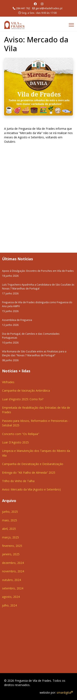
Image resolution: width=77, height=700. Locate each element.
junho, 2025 (10, 512)
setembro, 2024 (12, 588)
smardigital (65, 692)
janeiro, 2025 (11, 554)
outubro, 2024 (11, 580)
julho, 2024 (9, 605)
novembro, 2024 (13, 571)
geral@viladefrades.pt (49, 8)
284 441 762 (23, 8)
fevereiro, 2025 (12, 546)
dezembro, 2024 (13, 563)
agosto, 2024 (11, 597)
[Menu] (71, 25)
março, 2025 (10, 537)
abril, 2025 (9, 529)
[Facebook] (35, 4)
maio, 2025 (9, 520)
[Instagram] (42, 4)
